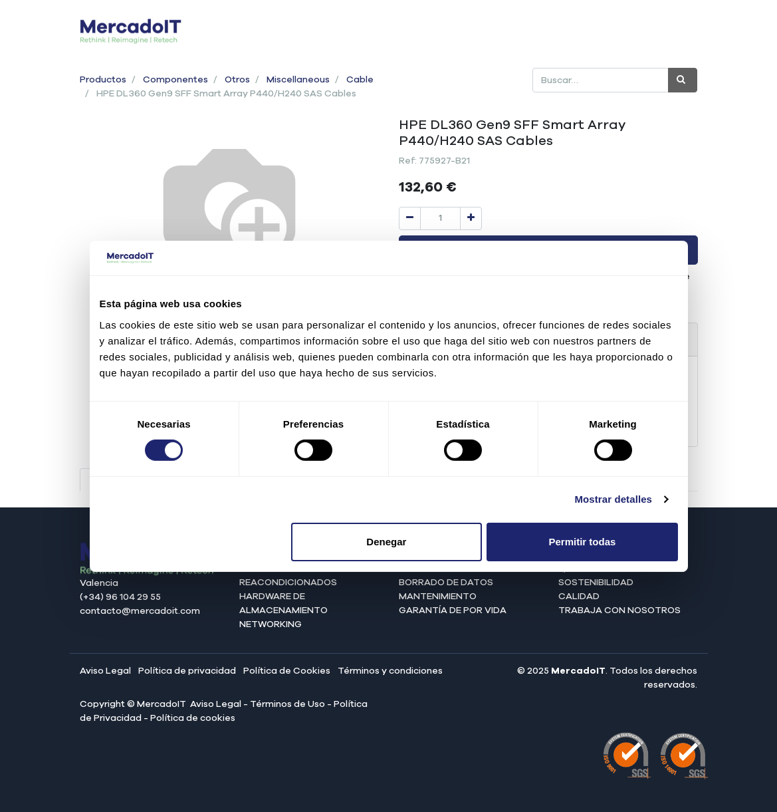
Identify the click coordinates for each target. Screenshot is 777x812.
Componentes (175, 79)
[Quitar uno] (410, 218)
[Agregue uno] (471, 218)
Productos (103, 79)
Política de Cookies (286, 671)
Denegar (386, 541)
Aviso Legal (105, 671)
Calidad (579, 596)
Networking (270, 624)
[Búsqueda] (682, 80)
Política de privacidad (187, 671)
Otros (237, 79)
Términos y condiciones (390, 671)
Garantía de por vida (452, 610)
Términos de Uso (287, 704)
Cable (360, 79)
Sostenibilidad (595, 582)
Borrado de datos (446, 582)
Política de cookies (192, 718)
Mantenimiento (438, 596)
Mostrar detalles (613, 499)
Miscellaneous (298, 79)
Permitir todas (582, 541)
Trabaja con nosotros (619, 610)
